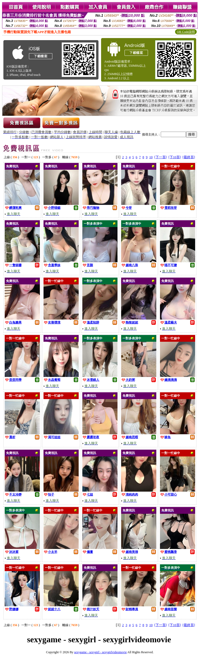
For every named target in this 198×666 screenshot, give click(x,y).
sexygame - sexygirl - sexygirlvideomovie (100, 652)
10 (151, 157)
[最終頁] (189, 157)
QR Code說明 (186, 32)
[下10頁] (174, 157)
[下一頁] (160, 157)
